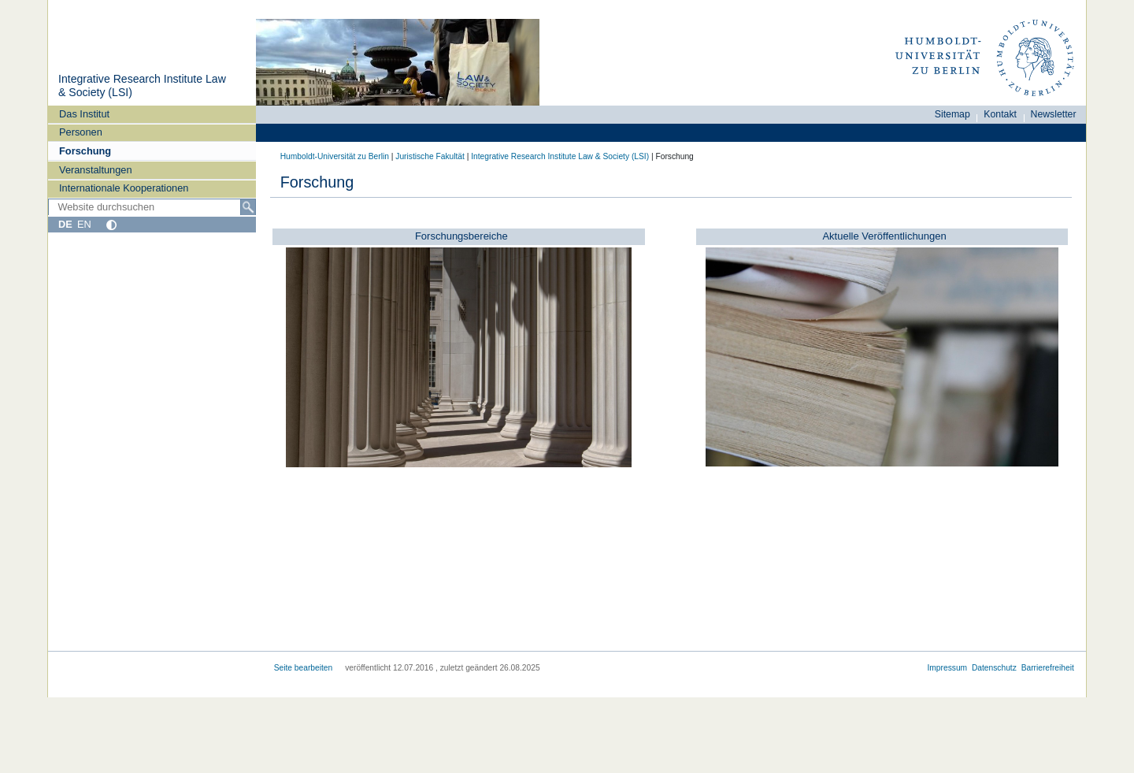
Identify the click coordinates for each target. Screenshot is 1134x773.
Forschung (85, 151)
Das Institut (84, 114)
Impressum (947, 667)
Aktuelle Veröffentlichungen (884, 236)
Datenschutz (994, 667)
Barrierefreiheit (1047, 667)
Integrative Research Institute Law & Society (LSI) (560, 156)
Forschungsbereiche (461, 236)
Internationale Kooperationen (123, 188)
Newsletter (1054, 114)
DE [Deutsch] (65, 224)
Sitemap (952, 114)
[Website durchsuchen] (152, 207)
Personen (80, 132)
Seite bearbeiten (303, 667)
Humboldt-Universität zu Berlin (334, 156)
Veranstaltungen (95, 170)
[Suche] (248, 207)
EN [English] (84, 224)
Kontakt (1000, 114)
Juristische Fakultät (430, 156)
